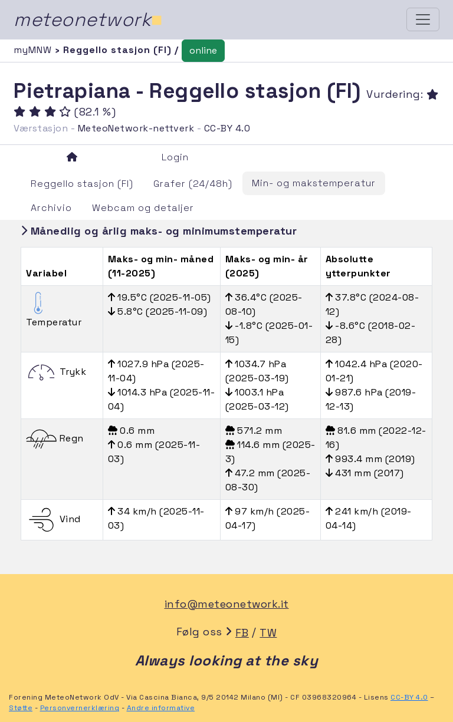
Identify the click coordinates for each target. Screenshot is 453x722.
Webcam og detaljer (143, 208)
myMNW (34, 50)
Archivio (51, 208)
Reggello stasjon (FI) (82, 183)
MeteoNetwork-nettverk (136, 128)
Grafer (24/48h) (192, 183)
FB (242, 632)
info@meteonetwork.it (227, 604)
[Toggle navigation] (422, 19)
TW (268, 632)
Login (175, 157)
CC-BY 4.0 (227, 128)
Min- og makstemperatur (314, 183)
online (203, 50)
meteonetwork (88, 19)
